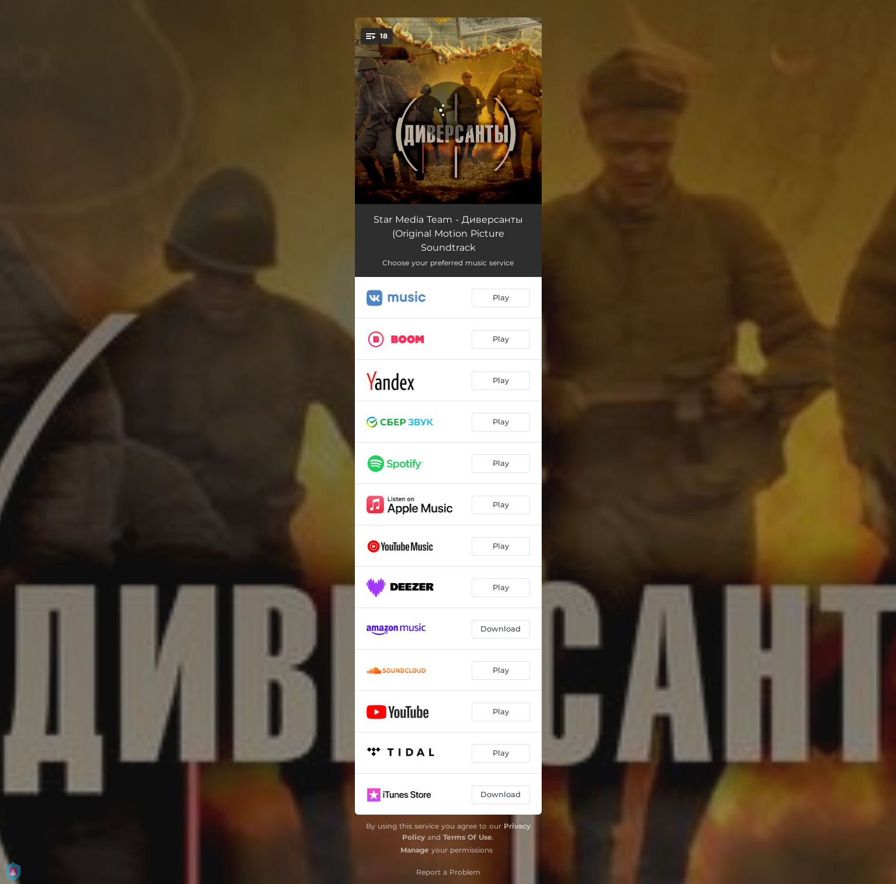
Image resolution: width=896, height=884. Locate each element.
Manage (414, 850)
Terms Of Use (467, 837)
